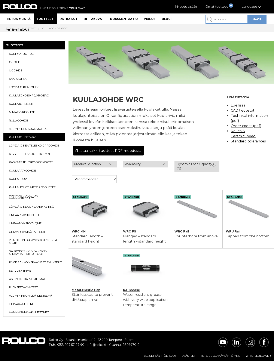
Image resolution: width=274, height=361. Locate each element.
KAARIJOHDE (18, 78)
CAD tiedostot (243, 110)
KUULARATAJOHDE (22, 170)
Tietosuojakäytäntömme (220, 355)
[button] (252, 6)
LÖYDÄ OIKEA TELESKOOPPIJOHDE (34, 145)
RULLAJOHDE (18, 120)
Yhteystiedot (18, 29)
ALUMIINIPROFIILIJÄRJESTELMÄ (30, 295)
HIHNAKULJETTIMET (22, 304)
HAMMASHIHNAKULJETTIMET (29, 312)
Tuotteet (45, 19)
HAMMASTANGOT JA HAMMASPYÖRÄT (23, 197)
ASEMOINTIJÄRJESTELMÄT (27, 279)
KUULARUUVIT (19, 178)
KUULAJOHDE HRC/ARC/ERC (29, 95)
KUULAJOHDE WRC (22, 137)
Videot (150, 19)
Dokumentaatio (124, 19)
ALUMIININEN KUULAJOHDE (28, 128)
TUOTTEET (14, 45)
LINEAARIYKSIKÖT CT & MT (27, 231)
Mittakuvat (93, 19)
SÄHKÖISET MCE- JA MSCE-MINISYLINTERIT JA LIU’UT (28, 252)
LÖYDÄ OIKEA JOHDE (24, 87)
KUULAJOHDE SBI (21, 103)
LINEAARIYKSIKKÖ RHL (24, 215)
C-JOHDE (15, 62)
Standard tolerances (248, 141)
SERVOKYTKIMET (21, 270)
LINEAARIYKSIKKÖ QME (25, 223)
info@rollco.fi (96, 345)
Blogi (166, 19)
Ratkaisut (68, 19)
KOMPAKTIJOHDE (21, 53)
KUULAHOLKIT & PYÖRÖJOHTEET (32, 187)
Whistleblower (258, 355)
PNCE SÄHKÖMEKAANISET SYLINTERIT (35, 262)
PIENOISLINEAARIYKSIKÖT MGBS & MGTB (33, 241)
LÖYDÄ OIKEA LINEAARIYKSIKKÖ (31, 206)
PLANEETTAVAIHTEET (23, 287)
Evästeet (188, 355)
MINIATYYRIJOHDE (22, 112)
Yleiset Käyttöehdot (159, 355)
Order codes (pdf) (246, 126)
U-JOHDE (15, 70)
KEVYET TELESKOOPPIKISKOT (29, 153)
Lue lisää (238, 105)
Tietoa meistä (18, 19)
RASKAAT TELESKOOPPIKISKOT (31, 162)
